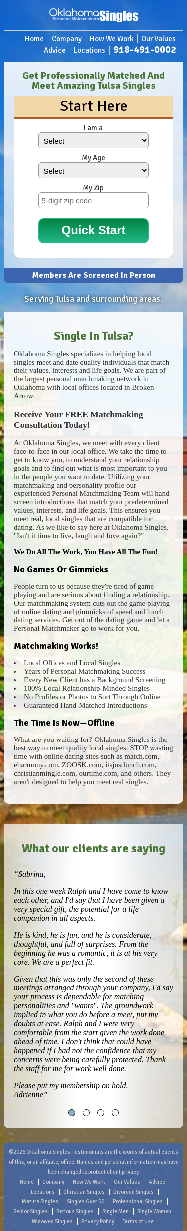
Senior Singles (30, 1211)
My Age (93, 157)
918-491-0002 (144, 49)
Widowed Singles (52, 1221)
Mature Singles (40, 1201)
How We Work (111, 38)
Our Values (158, 38)
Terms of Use (138, 1221)
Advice (55, 50)
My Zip (93, 187)
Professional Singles (138, 1201)
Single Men (115, 1211)
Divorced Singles (133, 1192)
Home (34, 38)
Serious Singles (75, 1211)
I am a (93, 127)
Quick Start (93, 230)
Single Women (154, 1211)
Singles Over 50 (85, 1201)
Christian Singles (84, 1192)
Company (67, 38)
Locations (89, 50)
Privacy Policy (97, 1221)
